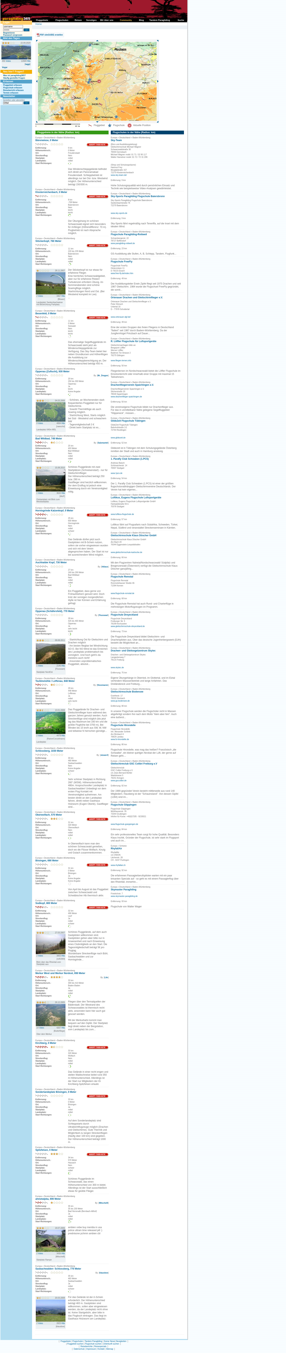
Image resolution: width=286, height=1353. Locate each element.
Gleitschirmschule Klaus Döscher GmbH (133, 535)
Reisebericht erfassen (13, 90)
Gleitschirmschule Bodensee (127, 691)
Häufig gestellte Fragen (14, 78)
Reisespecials (100, 1346)
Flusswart (103, 615)
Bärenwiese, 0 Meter (46, 140)
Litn (106, 977)
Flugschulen (77, 1341)
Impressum (91, 1349)
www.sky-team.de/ (119, 175)
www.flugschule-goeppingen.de (124, 824)
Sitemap (109, 1349)
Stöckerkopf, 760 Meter (48, 241)
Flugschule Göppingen (123, 804)
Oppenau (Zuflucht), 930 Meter (52, 371)
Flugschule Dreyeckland (124, 614)
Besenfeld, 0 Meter (45, 313)
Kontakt (101, 1349)
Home (38, 24)
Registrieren (9, 33)
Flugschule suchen (93, 1344)
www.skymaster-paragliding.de (124, 896)
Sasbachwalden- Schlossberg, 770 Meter (58, 1268)
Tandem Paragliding (93, 1341)
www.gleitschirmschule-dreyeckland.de (128, 626)
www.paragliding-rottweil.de (123, 243)
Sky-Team (116, 140)
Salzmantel (103, 443)
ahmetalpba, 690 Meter (48, 1199)
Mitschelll (103, 1203)
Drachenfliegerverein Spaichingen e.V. (132, 385)
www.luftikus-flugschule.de (122, 514)
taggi (27, 64)
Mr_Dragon (103, 375)
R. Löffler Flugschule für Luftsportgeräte (133, 341)
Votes (8, 61)
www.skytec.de (117, 667)
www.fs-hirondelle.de (120, 739)
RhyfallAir (116, 848)
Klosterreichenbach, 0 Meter (51, 192)
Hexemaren (102, 685)
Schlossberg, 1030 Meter (49, 750)
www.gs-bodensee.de (120, 701)
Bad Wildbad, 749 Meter (48, 438)
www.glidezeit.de (118, 438)
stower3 (104, 755)
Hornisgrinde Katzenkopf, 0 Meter (54, 510)
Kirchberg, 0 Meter (45, 1043)
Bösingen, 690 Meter (47, 860)
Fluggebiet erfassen (12, 85)
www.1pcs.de (116, 473)
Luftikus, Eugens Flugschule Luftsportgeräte (136, 497)
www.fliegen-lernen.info (121, 360)
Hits (28, 61)
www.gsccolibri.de (118, 780)
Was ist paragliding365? (14, 75)
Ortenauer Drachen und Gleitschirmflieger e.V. (137, 297)
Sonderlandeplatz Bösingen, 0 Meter (55, 1092)
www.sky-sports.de (119, 213)
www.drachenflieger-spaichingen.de (126, 397)
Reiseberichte (86, 1346)
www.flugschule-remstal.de (122, 593)
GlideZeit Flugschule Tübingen (128, 420)
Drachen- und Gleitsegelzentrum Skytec (133, 650)
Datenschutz (79, 1349)
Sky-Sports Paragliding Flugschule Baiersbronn (138, 196)
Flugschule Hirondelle (123, 725)
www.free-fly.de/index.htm (122, 273)
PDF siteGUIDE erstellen (51, 35)
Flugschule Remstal (122, 576)
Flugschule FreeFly (121, 261)
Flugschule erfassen (12, 88)
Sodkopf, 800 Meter (46, 903)
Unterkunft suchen (111, 1344)
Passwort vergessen (12, 35)
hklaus (105, 567)
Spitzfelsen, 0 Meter (46, 1150)
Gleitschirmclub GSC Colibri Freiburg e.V (134, 763)
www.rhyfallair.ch (118, 865)
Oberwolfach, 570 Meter (48, 814)
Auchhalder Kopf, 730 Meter (51, 562)
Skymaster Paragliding (123, 889)
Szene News (109, 1341)
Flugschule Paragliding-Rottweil (129, 234)
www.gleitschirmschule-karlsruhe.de (126, 552)
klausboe (103, 1273)
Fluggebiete (66, 1341)
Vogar (5, 67)
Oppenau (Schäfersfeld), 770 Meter (54, 611)
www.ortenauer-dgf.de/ (121, 317)
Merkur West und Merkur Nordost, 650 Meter (60, 973)
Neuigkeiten (121, 1341)
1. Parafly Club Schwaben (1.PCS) (130, 459)
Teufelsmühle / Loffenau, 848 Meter (55, 681)
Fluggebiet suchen (75, 1344)
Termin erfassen (10, 93)
